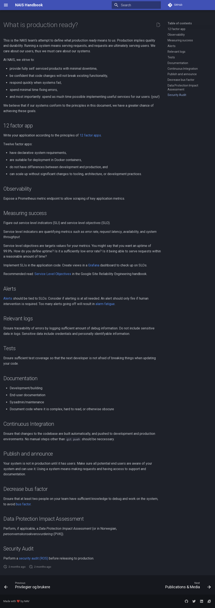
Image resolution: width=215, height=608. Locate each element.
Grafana (93, 265)
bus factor (23, 504)
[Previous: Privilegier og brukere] (28, 586)
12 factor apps (90, 135)
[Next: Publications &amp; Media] (187, 586)
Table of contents (180, 23)
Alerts (7, 298)
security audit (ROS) (33, 558)
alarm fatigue (105, 304)
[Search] (136, 5)
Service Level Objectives (52, 274)
